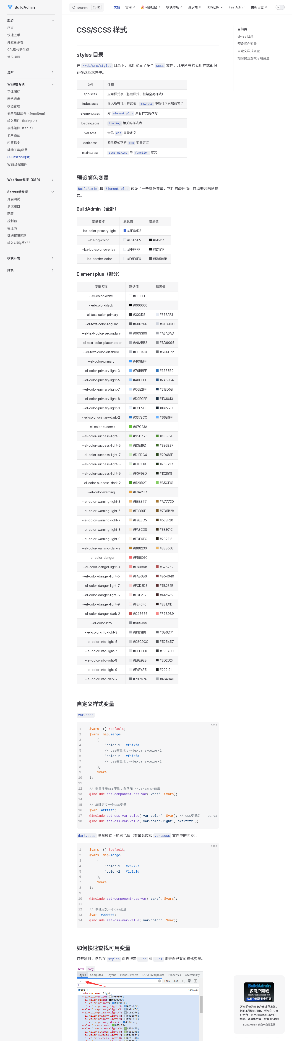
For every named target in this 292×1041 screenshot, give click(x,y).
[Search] (86, 7)
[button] (31, 20)
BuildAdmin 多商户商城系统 (259, 1024)
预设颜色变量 (247, 44)
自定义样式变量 (248, 51)
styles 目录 (245, 36)
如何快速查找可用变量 (253, 58)
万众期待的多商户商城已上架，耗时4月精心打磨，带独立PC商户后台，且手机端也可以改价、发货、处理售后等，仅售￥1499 (259, 1013)
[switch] (280, 7)
